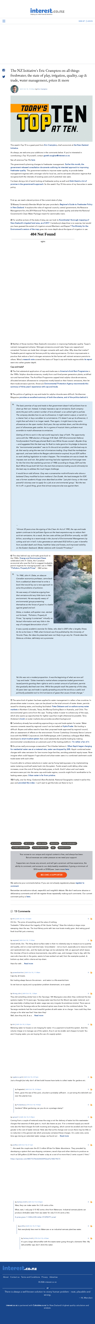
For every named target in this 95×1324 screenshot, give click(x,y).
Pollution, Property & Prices (23, 568)
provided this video (26, 783)
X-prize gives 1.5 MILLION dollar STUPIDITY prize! (35, 1217)
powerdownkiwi (18, 973)
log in (90, 21)
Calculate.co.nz (39, 1305)
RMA (53, 848)
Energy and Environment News (33, 558)
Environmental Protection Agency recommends (64, 383)
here (33, 160)
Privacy (45, 1277)
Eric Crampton (42, 89)
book (22, 719)
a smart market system (29, 739)
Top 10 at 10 (29, 843)
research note (29, 359)
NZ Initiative (16, 843)
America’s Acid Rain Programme (74, 371)
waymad (15, 940)
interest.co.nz (11, 1305)
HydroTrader (68, 726)
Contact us (14, 1277)
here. (28, 896)
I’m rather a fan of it (80, 742)
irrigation (54, 843)
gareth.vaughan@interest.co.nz (57, 155)
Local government (69, 843)
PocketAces (21, 1105)
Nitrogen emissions (40, 848)
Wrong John (17, 993)
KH (14, 919)
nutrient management (20, 848)
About (6, 1277)
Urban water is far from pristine (41, 775)
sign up (82, 21)
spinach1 (16, 1117)
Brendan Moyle (64, 848)
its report (88, 359)
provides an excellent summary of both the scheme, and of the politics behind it (53, 397)
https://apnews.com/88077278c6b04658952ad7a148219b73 (35, 1159)
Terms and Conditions (30, 1277)
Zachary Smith (22, 1202)
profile (15, 1145)
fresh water (41, 843)
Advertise (53, 1277)
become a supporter (51, 875)
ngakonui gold (18, 1077)
